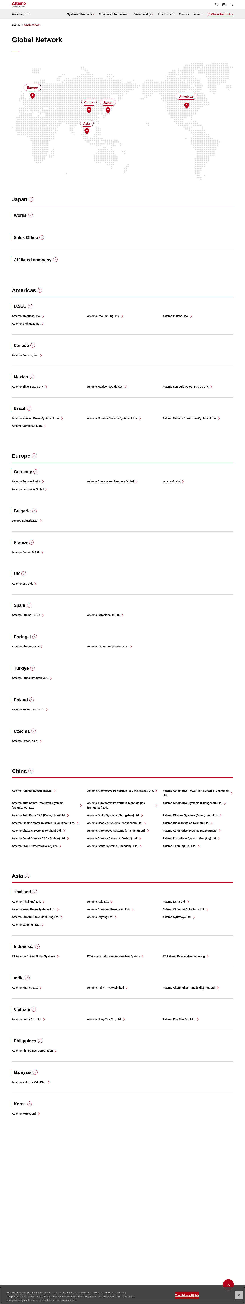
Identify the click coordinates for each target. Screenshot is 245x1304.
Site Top (16, 24)
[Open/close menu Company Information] (114, 14)
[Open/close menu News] (198, 14)
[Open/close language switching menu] (216, 4)
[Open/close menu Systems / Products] (80, 14)
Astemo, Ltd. (21, 14)
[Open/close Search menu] (231, 4)
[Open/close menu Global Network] (220, 14)
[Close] (239, 1297)
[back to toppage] (228, 1285)
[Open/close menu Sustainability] (143, 14)
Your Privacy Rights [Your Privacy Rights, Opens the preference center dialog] (187, 1297)
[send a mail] (223, 4)
